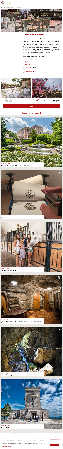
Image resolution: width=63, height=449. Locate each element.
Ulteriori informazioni (6, 447)
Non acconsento (54, 441)
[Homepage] (2, 2)
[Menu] (61, 2)
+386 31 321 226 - (28, 67)
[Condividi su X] (10, 100)
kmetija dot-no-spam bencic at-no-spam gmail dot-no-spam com (32, 72)
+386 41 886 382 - (28, 69)
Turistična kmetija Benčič (18, 7)
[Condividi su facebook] (6, 100)
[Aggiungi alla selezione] (41, 100)
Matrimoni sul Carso (10, 7)
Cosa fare (4, 7)
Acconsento (54, 445)
